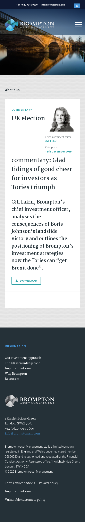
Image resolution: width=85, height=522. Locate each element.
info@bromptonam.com (22, 433)
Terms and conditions (20, 483)
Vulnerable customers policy (25, 499)
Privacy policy (48, 483)
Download (26, 280)
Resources (12, 378)
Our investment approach (23, 358)
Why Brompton (16, 373)
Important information (21, 368)
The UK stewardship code (22, 363)
